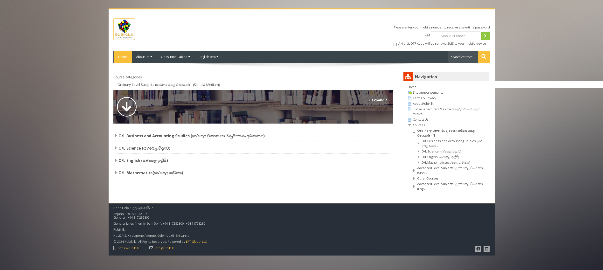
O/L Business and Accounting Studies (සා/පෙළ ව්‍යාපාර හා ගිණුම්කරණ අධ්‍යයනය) (191, 135)
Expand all (380, 100)
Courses (419, 125)
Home (122, 57)
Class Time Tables (175, 57)
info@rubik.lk (164, 248)
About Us (144, 57)
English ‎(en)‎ (208, 57)
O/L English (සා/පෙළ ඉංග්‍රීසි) (143, 160)
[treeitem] (446, 86)
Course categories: (128, 77)
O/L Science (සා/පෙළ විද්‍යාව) (144, 148)
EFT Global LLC (196, 241)
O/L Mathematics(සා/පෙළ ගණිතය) (150, 172)
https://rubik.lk (128, 248)
